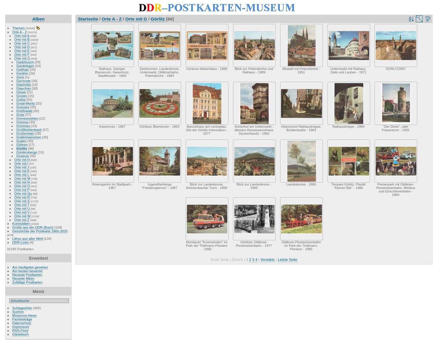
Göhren (22, 144)
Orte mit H (22, 160)
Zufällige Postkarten (27, 282)
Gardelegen (25, 66)
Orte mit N (22, 182)
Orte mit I (21, 163)
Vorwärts (267, 259)
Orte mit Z (21, 220)
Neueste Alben (23, 278)
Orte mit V (22, 212)
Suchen (18, 311)
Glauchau (23, 88)
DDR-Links (20, 242)
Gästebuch (20, 334)
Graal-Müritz (25, 103)
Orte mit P (22, 190)
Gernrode (23, 81)
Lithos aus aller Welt (27, 238)
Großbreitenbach (29, 129)
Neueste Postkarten (27, 275)
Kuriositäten (21, 223)
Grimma (22, 122)
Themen (18, 28)
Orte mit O (22, 186)
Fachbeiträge (22, 319)
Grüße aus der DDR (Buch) (33, 227)
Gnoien (21, 96)
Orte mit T (21, 205)
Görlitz (21, 148)
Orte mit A (21, 36)
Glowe (21, 92)
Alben (38, 18)
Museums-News (24, 315)
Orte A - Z (19, 32)
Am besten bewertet (27, 271)
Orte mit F (21, 54)
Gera (20, 77)
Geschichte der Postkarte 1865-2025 (40, 231)
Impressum (20, 327)
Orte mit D (22, 47)
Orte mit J (21, 167)
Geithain (22, 69)
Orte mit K (22, 171)
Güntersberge (26, 152)
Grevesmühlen (27, 118)
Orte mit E (22, 51)
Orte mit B (22, 39)
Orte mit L (21, 175)
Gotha (21, 99)
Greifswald (24, 111)
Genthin (22, 73)
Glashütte (23, 84)
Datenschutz (21, 323)
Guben (21, 141)
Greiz (20, 114)
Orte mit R (22, 197)
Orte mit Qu (23, 193)
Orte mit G (22, 58)
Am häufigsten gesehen (30, 267)
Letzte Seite (287, 259)
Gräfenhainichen (28, 137)
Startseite (88, 18)
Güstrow (22, 156)
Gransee (22, 107)
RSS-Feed (20, 330)
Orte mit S (22, 201)
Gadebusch (25, 62)
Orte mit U (22, 208)
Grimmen (23, 126)
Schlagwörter (22, 308)
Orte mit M (22, 178)
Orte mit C (22, 43)
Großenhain (25, 133)
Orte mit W (22, 216)
